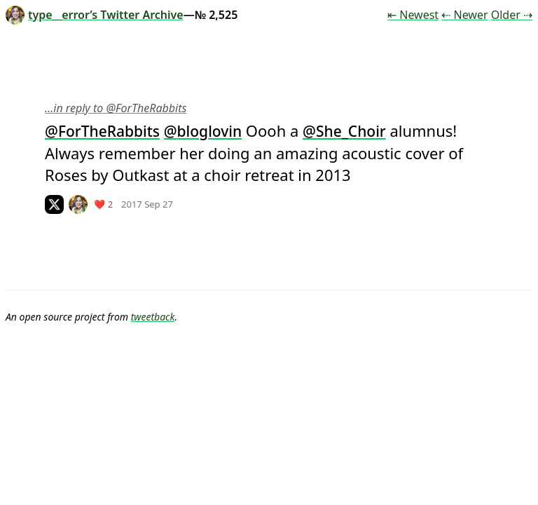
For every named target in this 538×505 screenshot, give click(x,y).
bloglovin (209, 131)
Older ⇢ (511, 14)
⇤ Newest (413, 14)
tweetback (153, 316)
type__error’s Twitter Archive (95, 14)
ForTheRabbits (109, 131)
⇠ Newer (464, 14)
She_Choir (351, 131)
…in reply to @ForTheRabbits (115, 108)
